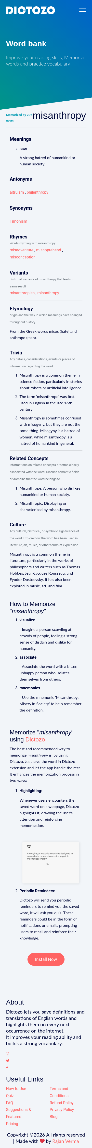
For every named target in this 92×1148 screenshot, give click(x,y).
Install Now (46, 959)
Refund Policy (62, 1103)
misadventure (21, 250)
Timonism (18, 221)
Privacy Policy (62, 1109)
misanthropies (22, 293)
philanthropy (37, 192)
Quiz (10, 1095)
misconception (22, 257)
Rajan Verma (65, 1141)
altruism (17, 192)
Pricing (12, 1123)
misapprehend (48, 250)
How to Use (16, 1088)
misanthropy (48, 293)
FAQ (9, 1103)
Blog (54, 1116)
